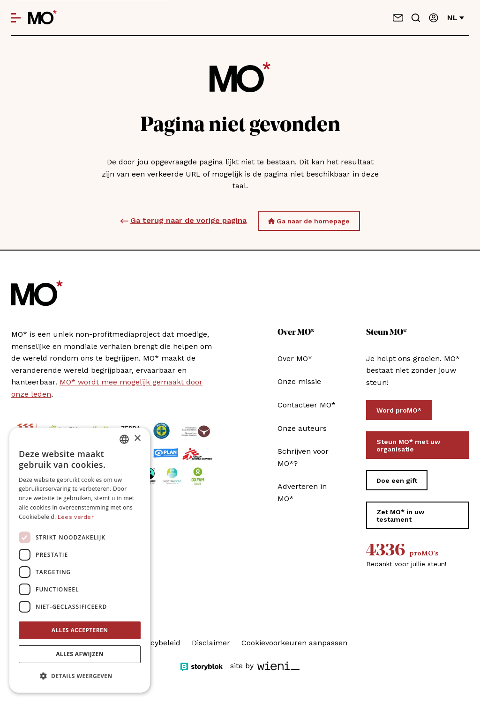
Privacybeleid (156, 642)
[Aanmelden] (433, 18)
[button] (80, 676)
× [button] (137, 438)
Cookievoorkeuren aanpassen (294, 642)
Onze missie (299, 381)
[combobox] (124, 439)
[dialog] (79, 560)
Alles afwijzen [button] (80, 654)
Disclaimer (211, 642)
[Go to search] (416, 18)
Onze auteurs (302, 428)
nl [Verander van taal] (455, 17)
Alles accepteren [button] (80, 630)
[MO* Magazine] (42, 17)
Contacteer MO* (307, 404)
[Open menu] (16, 17)
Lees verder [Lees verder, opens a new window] (76, 517)
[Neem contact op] (398, 18)
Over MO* (295, 358)
